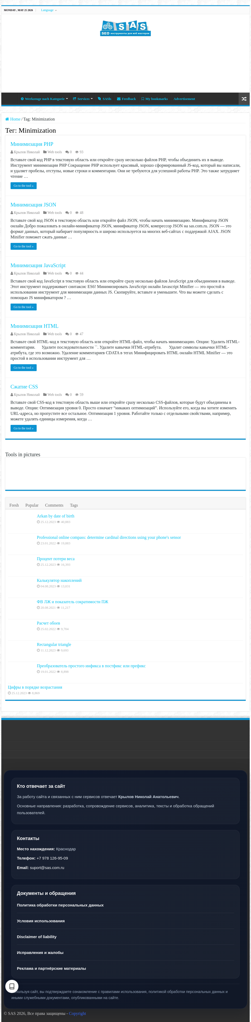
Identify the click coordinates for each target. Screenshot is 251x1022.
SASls (104, 99)
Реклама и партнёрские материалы (51, 968)
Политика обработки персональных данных (60, 905)
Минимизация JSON (33, 205)
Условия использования (41, 921)
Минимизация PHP (32, 144)
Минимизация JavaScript (38, 265)
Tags (74, 505)
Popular (31, 505)
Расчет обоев (48, 623)
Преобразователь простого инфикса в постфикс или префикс (91, 666)
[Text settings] (11, 986)
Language (47, 10)
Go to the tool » (23, 186)
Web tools (54, 152)
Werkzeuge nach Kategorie (43, 99)
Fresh (14, 505)
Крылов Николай (27, 152)
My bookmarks (155, 99)
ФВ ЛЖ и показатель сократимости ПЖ (72, 601)
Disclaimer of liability (36, 936)
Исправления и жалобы (40, 952)
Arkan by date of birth (55, 516)
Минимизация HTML (35, 326)
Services (81, 99)
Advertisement (184, 99)
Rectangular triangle (54, 644)
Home (11, 98)
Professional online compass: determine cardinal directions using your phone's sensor (109, 537)
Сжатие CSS (24, 387)
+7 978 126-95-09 (52, 858)
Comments (54, 505)
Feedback (126, 99)
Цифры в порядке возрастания (35, 687)
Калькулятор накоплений (59, 580)
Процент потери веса (56, 558)
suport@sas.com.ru (47, 867)
